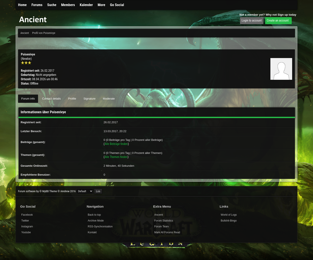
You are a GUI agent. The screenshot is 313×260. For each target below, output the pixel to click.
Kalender (86, 5)
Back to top (94, 214)
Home (22, 5)
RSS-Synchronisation (100, 226)
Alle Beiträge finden (116, 144)
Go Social (117, 5)
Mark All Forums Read (167, 232)
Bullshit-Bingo (229, 220)
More (101, 5)
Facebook (27, 214)
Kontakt (92, 232)
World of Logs (229, 214)
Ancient (24, 33)
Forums (37, 5)
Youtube (26, 232)
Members (68, 5)
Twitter (25, 220)
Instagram (27, 226)
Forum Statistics (163, 220)
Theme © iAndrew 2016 (62, 191)
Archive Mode (96, 220)
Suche (51, 5)
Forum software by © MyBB (33, 191)
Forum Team (161, 226)
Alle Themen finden (116, 157)
